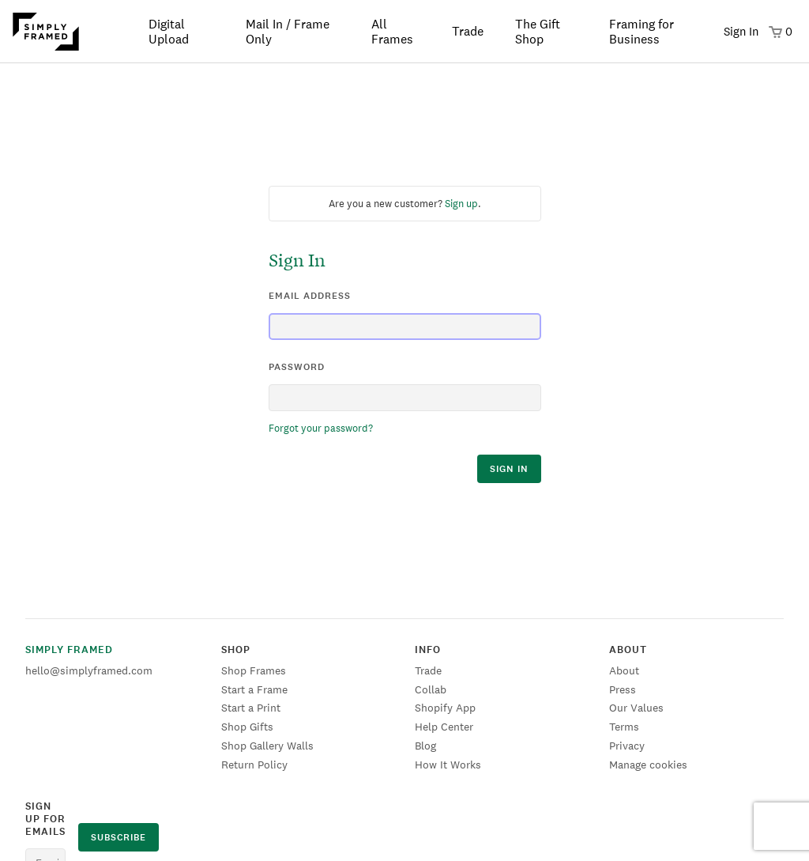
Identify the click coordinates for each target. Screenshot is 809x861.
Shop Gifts (247, 726)
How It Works (448, 764)
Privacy (627, 745)
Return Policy (254, 764)
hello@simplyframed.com (88, 670)
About (624, 670)
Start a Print (250, 708)
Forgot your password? (321, 428)
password (297, 367)
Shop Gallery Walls (267, 745)
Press (622, 689)
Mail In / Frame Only (287, 31)
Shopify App (445, 708)
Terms (624, 726)
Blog (425, 745)
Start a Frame (254, 689)
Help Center (444, 726)
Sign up (461, 203)
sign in (509, 469)
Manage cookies (648, 764)
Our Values (636, 708)
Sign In (741, 31)
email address (310, 295)
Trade (468, 31)
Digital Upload (169, 31)
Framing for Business (641, 31)
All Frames (392, 31)
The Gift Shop (537, 31)
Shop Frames (253, 670)
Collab (430, 689)
